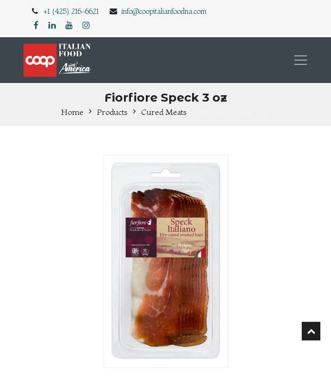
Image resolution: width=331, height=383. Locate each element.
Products (112, 112)
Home (72, 112)
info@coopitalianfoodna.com (163, 11)
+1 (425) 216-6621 (71, 11)
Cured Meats (164, 112)
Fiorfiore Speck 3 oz (235, 112)
